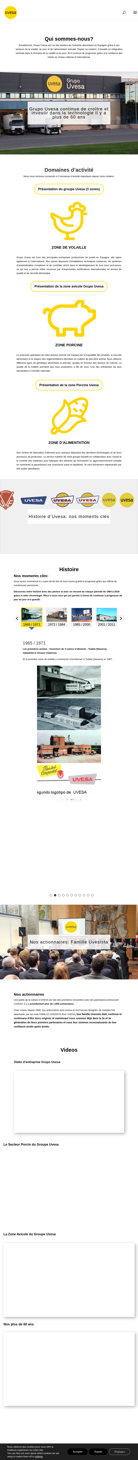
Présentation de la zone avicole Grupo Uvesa (69, 286)
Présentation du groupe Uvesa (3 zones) (69, 189)
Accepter (76, 1451)
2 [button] (55, 895)
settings (39, 1456)
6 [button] (71, 895)
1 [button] (51, 895)
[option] (31, 618)
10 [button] (88, 895)
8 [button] (80, 895)
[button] (17, 618)
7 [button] (76, 895)
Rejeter (98, 1451)
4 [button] (63, 895)
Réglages (119, 1451)
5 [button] (67, 895)
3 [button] (59, 895)
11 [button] (92, 895)
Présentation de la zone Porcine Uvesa (69, 385)
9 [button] (84, 895)
